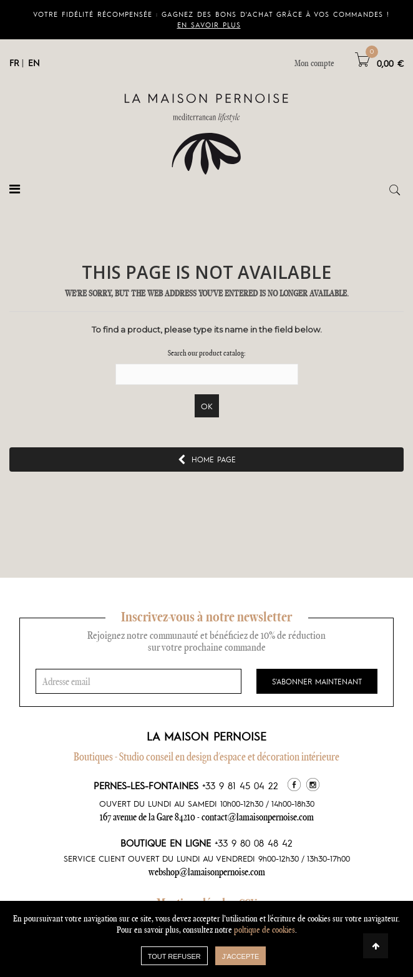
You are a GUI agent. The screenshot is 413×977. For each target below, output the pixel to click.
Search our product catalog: (207, 353)
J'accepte (241, 956)
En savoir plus (209, 24)
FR (14, 62)
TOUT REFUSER (174, 956)
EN (34, 62)
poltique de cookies (264, 929)
